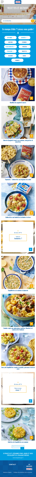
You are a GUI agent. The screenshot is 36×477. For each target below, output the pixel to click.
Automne (10, 37)
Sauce (24, 56)
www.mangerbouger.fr (18, 458)
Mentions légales (7, 472)
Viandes (17, 60)
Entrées (24, 37)
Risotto (24, 51)
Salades (10, 56)
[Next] (22, 448)
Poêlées (24, 47)
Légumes (24, 42)
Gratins (10, 42)
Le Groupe (29, 465)
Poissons (10, 51)
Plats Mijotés (10, 47)
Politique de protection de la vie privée (22, 472)
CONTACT (12, 464)
